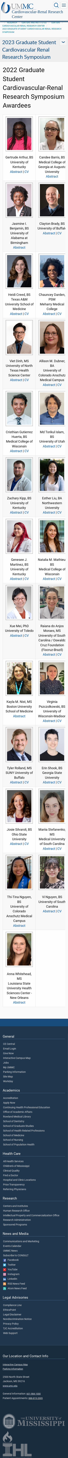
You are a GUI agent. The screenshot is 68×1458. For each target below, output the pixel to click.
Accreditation (10, 1098)
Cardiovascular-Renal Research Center (37, 14)
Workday (8, 1081)
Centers (55, 22)
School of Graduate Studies (18, 1126)
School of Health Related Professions (24, 1130)
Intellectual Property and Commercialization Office (31, 1215)
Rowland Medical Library (17, 1116)
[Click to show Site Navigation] (64, 5)
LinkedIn (10, 1279)
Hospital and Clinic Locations (19, 1180)
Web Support (10, 1333)
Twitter (9, 1264)
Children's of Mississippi (16, 1166)
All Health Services (13, 1161)
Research (12, 22)
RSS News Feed (14, 1283)
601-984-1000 (33, 1393)
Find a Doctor (10, 1175)
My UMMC (9, 1067)
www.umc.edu (10, 1385)
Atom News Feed (15, 1288)
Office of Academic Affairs (17, 1112)
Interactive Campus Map (17, 1058)
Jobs (6, 1062)
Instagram (11, 1274)
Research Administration (17, 1220)
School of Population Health (18, 1144)
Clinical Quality (11, 1170)
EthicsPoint (9, 1310)
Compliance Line (12, 1305)
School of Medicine (13, 1135)
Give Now (8, 1053)
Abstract (16, 172)
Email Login (9, 1048)
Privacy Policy (11, 1323)
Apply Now (9, 1102)
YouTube (10, 1269)
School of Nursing (13, 1140)
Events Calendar (12, 1246)
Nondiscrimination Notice (17, 1319)
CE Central (9, 1044)
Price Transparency (14, 1184)
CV (26, 172)
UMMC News (10, 1250)
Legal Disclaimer (12, 1314)
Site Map (8, 1076)
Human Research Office (16, 1210)
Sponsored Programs (15, 1224)
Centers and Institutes (34, 22)
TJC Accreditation (13, 1328)
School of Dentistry (13, 1121)
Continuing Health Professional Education (26, 1107)
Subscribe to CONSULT (15, 1255)
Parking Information (14, 1072)
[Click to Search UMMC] (56, 5)
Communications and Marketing (21, 1241)
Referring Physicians (14, 1189)
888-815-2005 (35, 1398)
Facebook (11, 1260)
